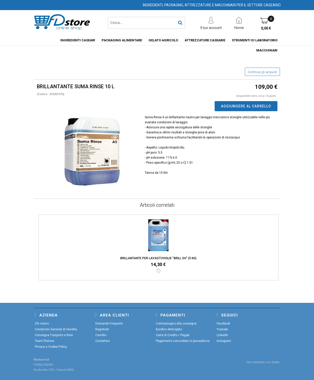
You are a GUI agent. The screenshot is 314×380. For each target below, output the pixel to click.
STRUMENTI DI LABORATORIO (254, 40)
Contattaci (102, 341)
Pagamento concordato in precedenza (183, 341)
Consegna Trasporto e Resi (54, 335)
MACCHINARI (266, 50)
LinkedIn (222, 335)
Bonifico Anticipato (169, 329)
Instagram (224, 341)
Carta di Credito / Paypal (172, 335)
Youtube (222, 329)
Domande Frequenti (109, 323)
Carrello (100, 335)
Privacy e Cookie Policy (51, 346)
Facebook (223, 323)
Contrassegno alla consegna (176, 323)
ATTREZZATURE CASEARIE (205, 40)
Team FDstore (44, 341)
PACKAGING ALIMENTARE (122, 40)
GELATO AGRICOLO (163, 40)
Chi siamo (42, 323)
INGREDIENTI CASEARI (77, 40)
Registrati (102, 329)
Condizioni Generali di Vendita (56, 329)
